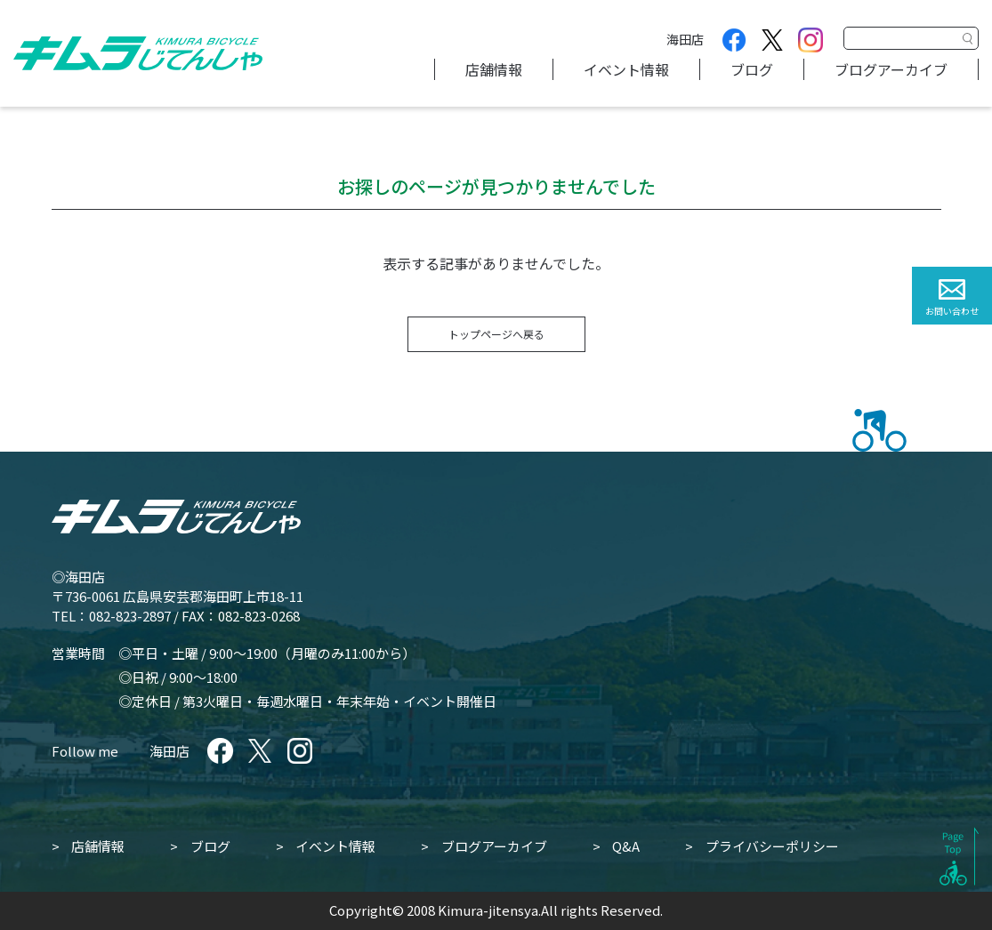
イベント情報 (626, 69)
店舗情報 (493, 69)
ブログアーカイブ (891, 69)
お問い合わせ (952, 310)
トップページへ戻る (496, 333)
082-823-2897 (130, 615)
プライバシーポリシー (772, 846)
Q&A (626, 846)
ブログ (751, 69)
